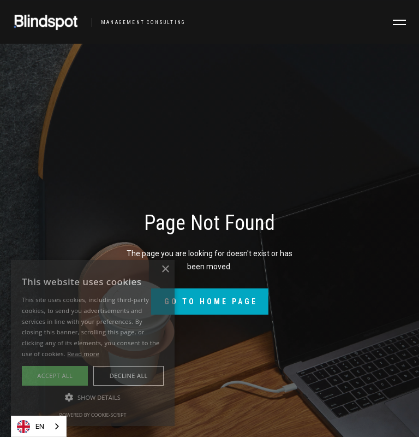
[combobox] (39, 426)
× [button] (165, 269)
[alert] (93, 343)
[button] (399, 22)
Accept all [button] (55, 375)
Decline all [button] (129, 375)
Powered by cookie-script (93, 414)
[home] (95, 22)
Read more (83, 354)
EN (30, 426)
